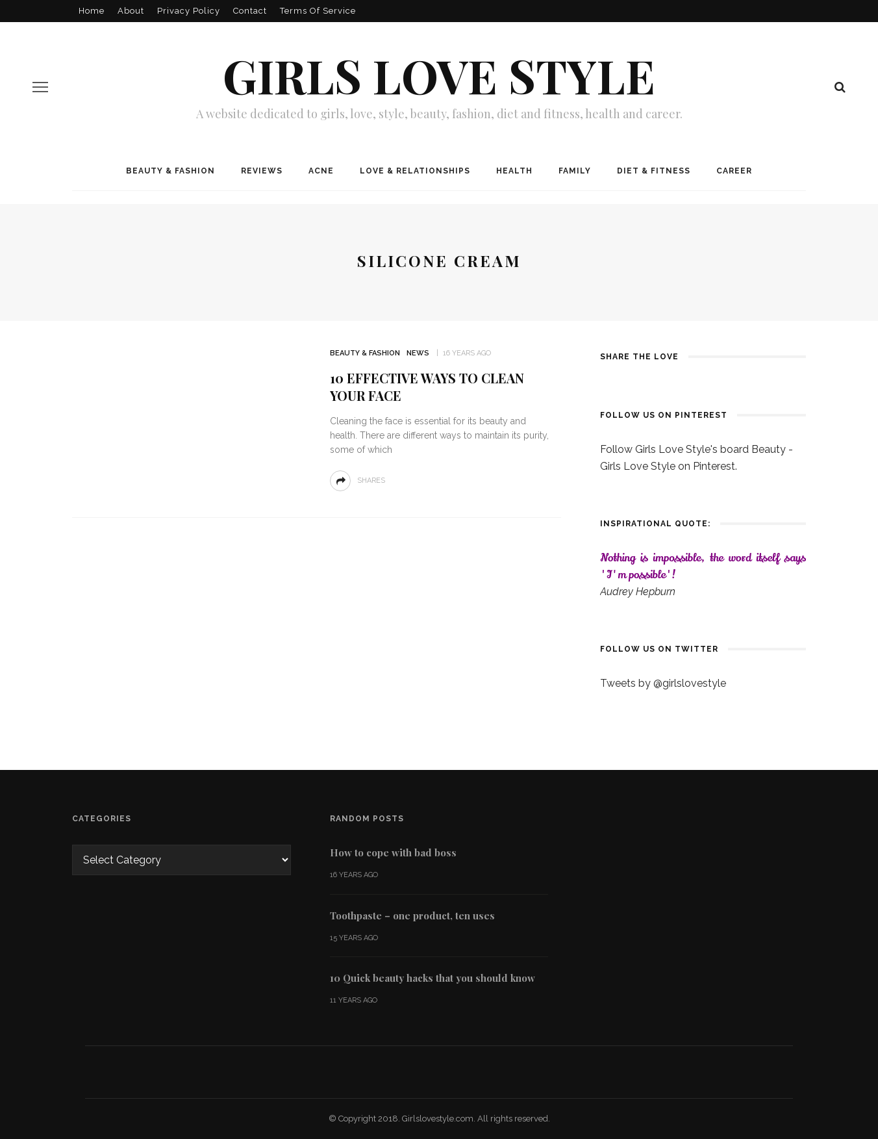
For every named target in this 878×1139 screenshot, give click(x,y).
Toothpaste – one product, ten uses (412, 915)
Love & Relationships (415, 170)
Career (734, 170)
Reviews (261, 170)
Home (92, 11)
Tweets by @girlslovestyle (663, 683)
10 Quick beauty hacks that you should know (432, 977)
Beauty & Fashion (170, 170)
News (418, 353)
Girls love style (439, 75)
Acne (321, 170)
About (131, 11)
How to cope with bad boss (393, 852)
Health (514, 170)
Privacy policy (188, 11)
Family (574, 170)
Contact (250, 11)
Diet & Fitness (653, 170)
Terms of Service (318, 11)
